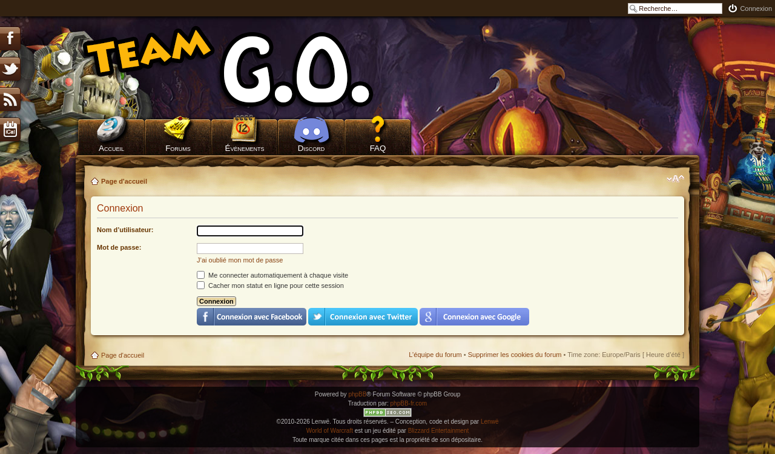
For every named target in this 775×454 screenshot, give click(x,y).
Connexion (756, 8)
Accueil (111, 148)
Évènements (245, 148)
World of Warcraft (329, 430)
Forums (178, 148)
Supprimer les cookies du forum (515, 354)
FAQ (378, 148)
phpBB (357, 394)
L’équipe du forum (435, 354)
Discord (311, 148)
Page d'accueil (124, 181)
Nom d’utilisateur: (125, 229)
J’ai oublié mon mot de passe (240, 260)
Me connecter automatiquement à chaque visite (272, 275)
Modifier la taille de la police (675, 178)
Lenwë (489, 421)
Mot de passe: (119, 247)
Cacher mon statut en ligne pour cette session (270, 285)
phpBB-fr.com (409, 403)
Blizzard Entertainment (438, 430)
